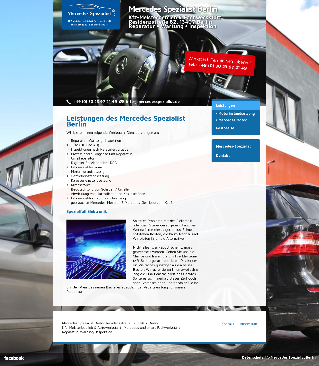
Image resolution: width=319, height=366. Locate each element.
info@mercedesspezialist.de (153, 101)
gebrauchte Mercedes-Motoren (95, 202)
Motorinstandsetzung (236, 113)
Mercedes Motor (232, 120)
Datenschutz (252, 357)
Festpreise (225, 128)
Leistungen (225, 105)
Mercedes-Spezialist (233, 146)
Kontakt (223, 156)
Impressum (248, 324)
